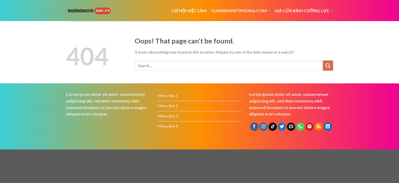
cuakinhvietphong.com (240, 10)
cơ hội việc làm (189, 10)
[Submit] (328, 65)
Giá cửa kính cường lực (304, 10)
